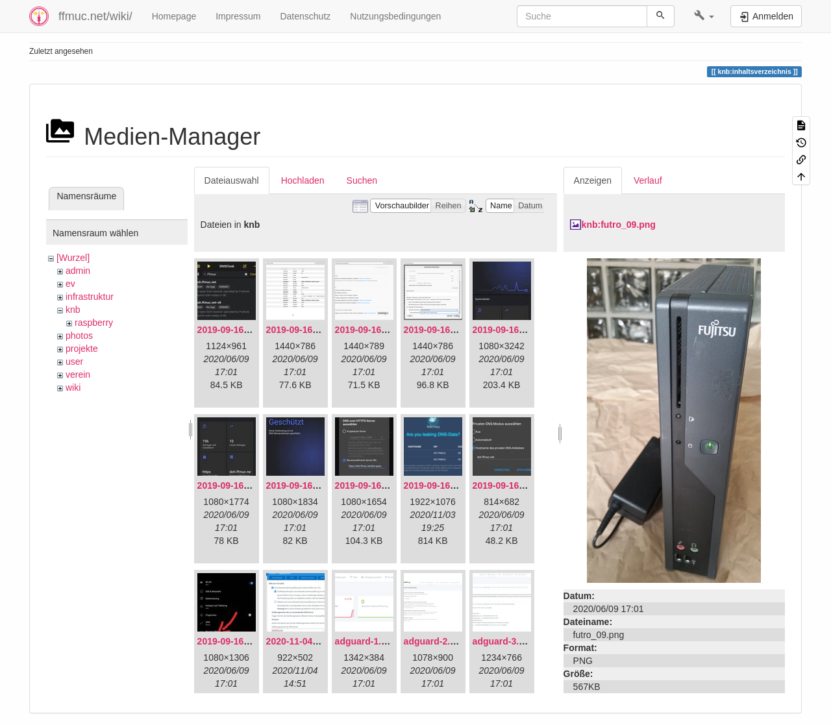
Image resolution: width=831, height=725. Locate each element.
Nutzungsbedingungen (395, 16)
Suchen (362, 180)
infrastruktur (90, 296)
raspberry (94, 322)
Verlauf (648, 180)
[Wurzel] (73, 257)
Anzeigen (593, 180)
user (74, 361)
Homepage (174, 16)
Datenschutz (305, 16)
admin (78, 270)
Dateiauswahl (232, 180)
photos (79, 335)
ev (70, 283)
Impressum (238, 16)
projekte (82, 348)
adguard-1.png (366, 641)
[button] (704, 16)
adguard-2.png (435, 641)
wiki (73, 387)
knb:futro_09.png (619, 224)
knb (73, 309)
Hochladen (303, 180)
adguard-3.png (504, 641)
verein (78, 374)
